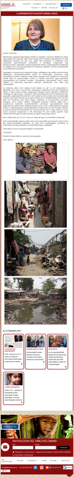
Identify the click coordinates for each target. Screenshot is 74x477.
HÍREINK (44, 8)
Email (37, 444)
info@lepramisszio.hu (9, 467)
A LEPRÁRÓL (32, 460)
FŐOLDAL (20, 461)
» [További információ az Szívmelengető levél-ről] (44, 362)
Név (14, 444)
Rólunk (35, 7)
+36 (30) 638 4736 (25, 467)
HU (64, 8)
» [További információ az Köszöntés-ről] (66, 366)
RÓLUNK (54, 460)
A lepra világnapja (11, 387)
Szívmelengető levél (34, 349)
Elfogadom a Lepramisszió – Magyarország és (42, 453)
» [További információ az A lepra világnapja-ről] (22, 402)
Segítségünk (51, 4)
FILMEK (44, 461)
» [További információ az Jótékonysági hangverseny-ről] (22, 364)
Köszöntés (53, 349)
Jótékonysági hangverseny (9, 350)
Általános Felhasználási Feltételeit (58, 452)
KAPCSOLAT (53, 8)
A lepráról (38, 4)
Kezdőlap (27, 4)
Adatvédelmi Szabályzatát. (24, 455)
